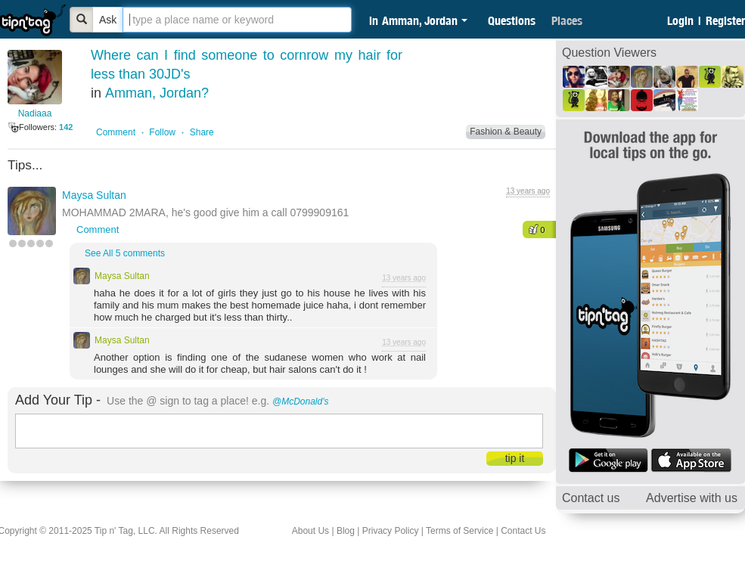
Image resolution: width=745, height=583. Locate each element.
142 (66, 127)
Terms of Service (459, 531)
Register (725, 20)
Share (202, 132)
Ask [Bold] (107, 20)
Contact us (590, 498)
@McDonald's (300, 401)
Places (566, 20)
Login (680, 20)
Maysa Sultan (94, 195)
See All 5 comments (125, 253)
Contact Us (523, 531)
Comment (115, 132)
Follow (162, 132)
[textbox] (237, 20)
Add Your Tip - (58, 400)
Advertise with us (691, 498)
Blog (346, 531)
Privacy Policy (390, 531)
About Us (310, 531)
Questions (511, 20)
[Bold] (82, 20)
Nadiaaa (35, 113)
